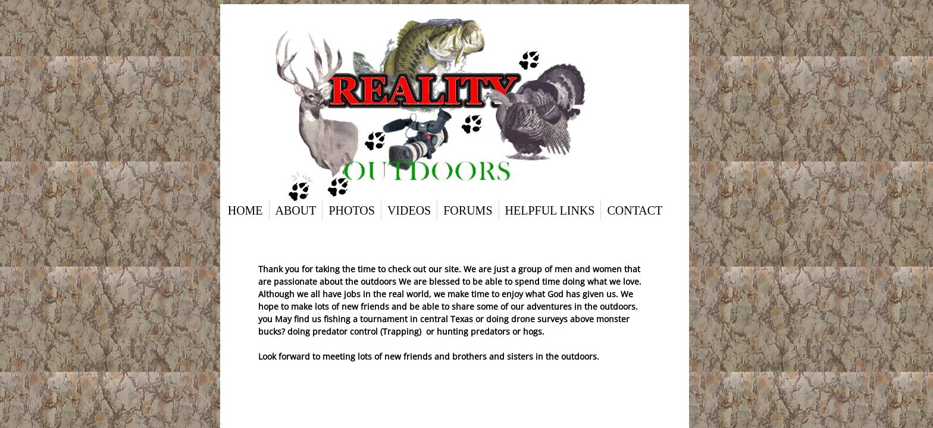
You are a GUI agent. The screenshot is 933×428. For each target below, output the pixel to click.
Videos (409, 210)
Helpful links (550, 210)
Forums (467, 210)
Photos (351, 210)
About (296, 210)
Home (245, 210)
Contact (634, 210)
